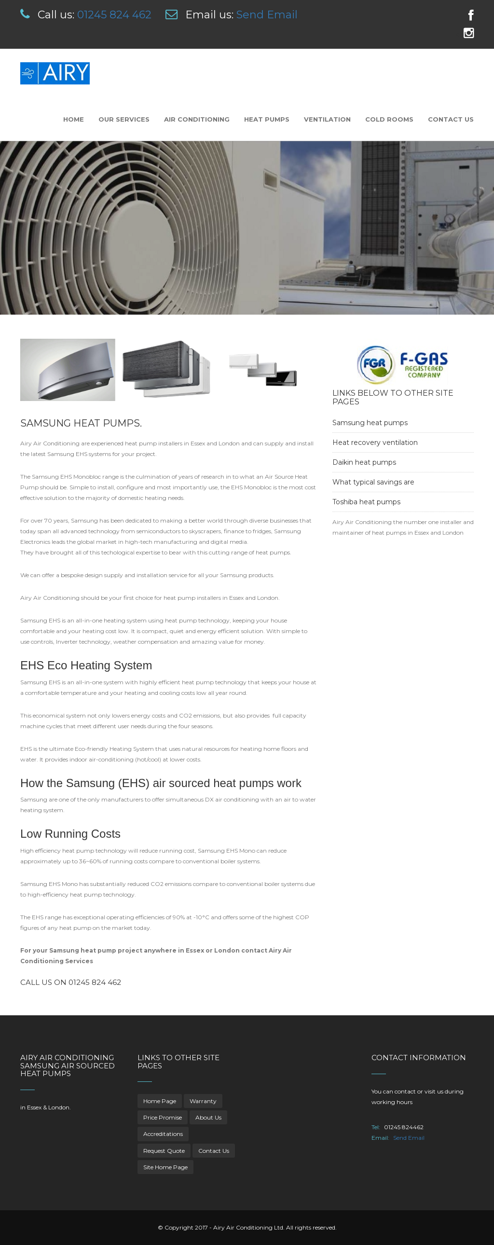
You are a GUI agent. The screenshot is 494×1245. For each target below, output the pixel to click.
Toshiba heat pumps (366, 502)
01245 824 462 (114, 14)
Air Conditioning (197, 119)
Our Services (124, 119)
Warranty (203, 1101)
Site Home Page (165, 1167)
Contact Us (451, 119)
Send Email (267, 14)
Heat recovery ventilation (375, 442)
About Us (208, 1117)
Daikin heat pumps (364, 462)
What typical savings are (373, 482)
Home (73, 119)
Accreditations (163, 1133)
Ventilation (327, 119)
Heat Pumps (266, 119)
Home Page (159, 1101)
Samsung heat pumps (370, 422)
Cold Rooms (389, 119)
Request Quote (164, 1150)
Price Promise (162, 1117)
